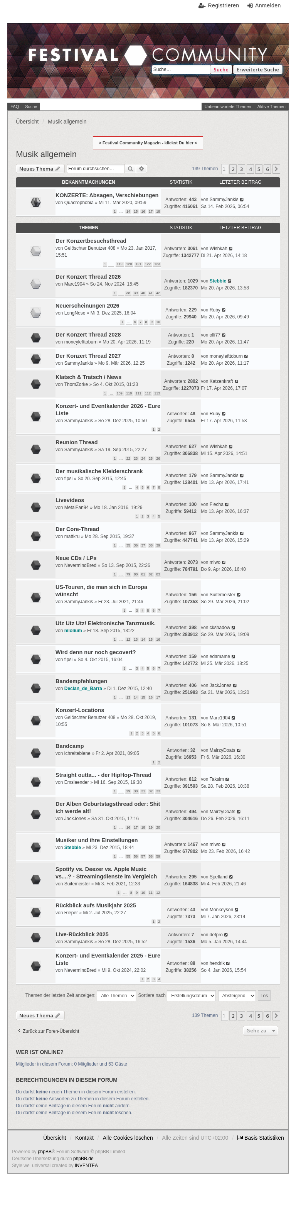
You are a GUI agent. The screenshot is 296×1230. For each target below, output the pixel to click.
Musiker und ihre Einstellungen (97, 840)
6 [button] (267, 169)
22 (128, 458)
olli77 (215, 335)
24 (143, 458)
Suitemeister (222, 594)
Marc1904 (74, 284)
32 (151, 791)
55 (128, 856)
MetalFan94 (76, 507)
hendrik (217, 963)
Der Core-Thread (77, 529)
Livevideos (70, 500)
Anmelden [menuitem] (268, 5)
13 (136, 639)
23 (136, 458)
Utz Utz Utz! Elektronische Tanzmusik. (106, 623)
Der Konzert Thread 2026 (88, 277)
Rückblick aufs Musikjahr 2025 (96, 905)
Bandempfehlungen (81, 681)
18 (158, 211)
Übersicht (54, 1138)
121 (138, 264)
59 (158, 856)
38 (128, 293)
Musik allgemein (46, 154)
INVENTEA (86, 1165)
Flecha (217, 504)
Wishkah (218, 248)
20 (158, 827)
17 (151, 211)
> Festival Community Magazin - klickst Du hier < (148, 142)
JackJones (221, 685)
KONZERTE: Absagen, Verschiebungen (107, 195)
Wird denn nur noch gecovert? (96, 652)
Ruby (215, 310)
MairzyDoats (222, 750)
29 (128, 791)
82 (151, 574)
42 (158, 293)
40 (143, 293)
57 (143, 856)
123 (157, 264)
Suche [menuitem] (31, 106)
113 (157, 393)
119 (120, 264)
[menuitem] (260, 1137)
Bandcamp (70, 746)
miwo (215, 562)
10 (158, 322)
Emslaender (76, 782)
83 (158, 574)
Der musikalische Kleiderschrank (99, 471)
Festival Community (78, 60)
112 (148, 393)
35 (128, 545)
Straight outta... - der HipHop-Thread (103, 775)
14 (128, 211)
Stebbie (218, 281)
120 (129, 264)
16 (143, 211)
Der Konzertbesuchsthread (91, 241)
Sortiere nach (177, 995)
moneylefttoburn (81, 342)
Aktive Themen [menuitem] (271, 106)
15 (136, 211)
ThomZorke (76, 384)
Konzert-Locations (80, 710)
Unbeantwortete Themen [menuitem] (228, 106)
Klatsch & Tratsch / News (88, 377)
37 (143, 545)
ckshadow (220, 627)
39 (136, 293)
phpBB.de (83, 1158)
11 (151, 893)
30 (136, 791)
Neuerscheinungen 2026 (87, 306)
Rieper (71, 912)
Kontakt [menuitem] (84, 1138)
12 (128, 639)
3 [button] (241, 169)
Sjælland (219, 877)
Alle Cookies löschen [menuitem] (128, 1138)
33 (158, 791)
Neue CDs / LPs (76, 558)
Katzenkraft (221, 381)
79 (128, 574)
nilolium (73, 630)
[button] (276, 169)
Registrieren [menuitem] (223, 5)
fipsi (68, 478)
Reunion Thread (77, 442)
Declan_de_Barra (83, 688)
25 (151, 458)
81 (143, 574)
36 (136, 545)
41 (151, 293)
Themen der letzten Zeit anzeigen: (80, 995)
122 (148, 264)
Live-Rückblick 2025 (82, 934)
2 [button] (233, 169)
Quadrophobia (79, 202)
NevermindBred (80, 565)
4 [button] (250, 169)
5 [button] (258, 169)
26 (158, 458)
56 (136, 856)
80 (136, 574)
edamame (220, 656)
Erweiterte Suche (258, 69)
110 (129, 393)
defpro (216, 934)
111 (138, 393)
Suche (221, 69)
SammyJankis (224, 199)
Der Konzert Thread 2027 (88, 356)
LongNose (75, 313)
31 (143, 791)
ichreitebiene (77, 753)
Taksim (217, 779)
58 (151, 856)
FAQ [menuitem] (14, 106)
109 (120, 393)
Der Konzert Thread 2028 (88, 335)
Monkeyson (221, 909)
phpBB (45, 1151)
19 (151, 827)
